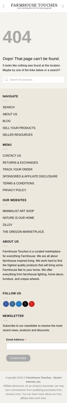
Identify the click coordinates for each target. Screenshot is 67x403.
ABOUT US (10, 114)
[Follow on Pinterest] (32, 304)
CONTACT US (12, 155)
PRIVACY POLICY (14, 190)
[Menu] (5, 6)
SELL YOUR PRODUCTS (19, 128)
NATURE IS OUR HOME (18, 217)
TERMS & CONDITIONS (18, 183)
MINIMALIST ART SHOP (18, 211)
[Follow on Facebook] (6, 304)
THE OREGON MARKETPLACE (23, 231)
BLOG (7, 121)
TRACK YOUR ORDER (18, 169)
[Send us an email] (25, 304)
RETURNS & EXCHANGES (20, 162)
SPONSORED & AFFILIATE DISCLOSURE (30, 176)
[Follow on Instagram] (12, 304)
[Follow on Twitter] (19, 304)
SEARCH (9, 107)
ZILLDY (7, 224)
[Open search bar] (62, 6)
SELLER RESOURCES (18, 134)
